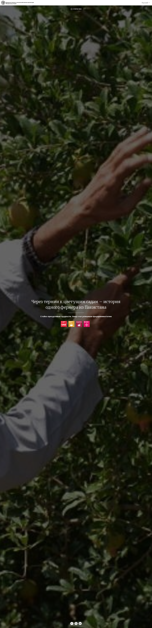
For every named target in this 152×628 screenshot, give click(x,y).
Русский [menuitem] (145, 3)
